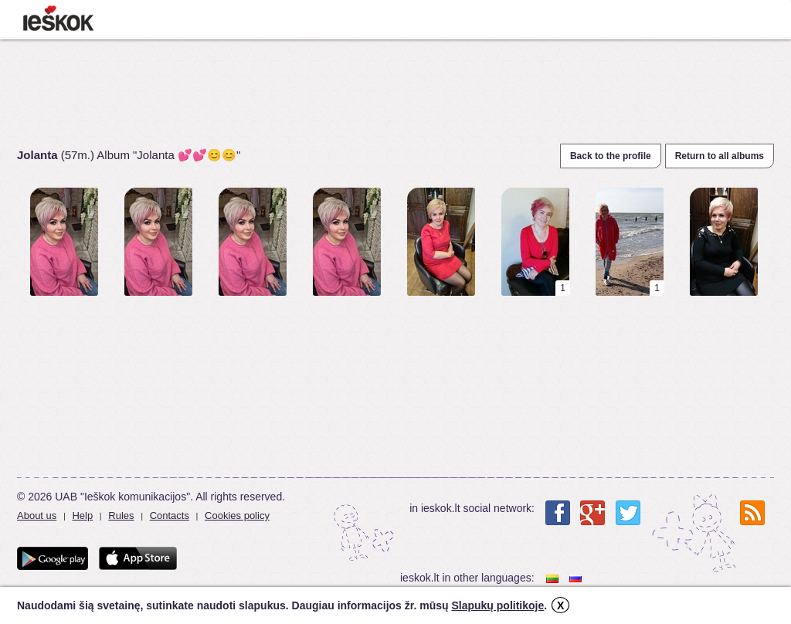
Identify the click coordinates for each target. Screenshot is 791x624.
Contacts (169, 515)
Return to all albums (719, 156)
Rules (121, 515)
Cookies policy (237, 515)
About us (36, 515)
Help (82, 515)
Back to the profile (610, 156)
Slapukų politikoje (497, 605)
